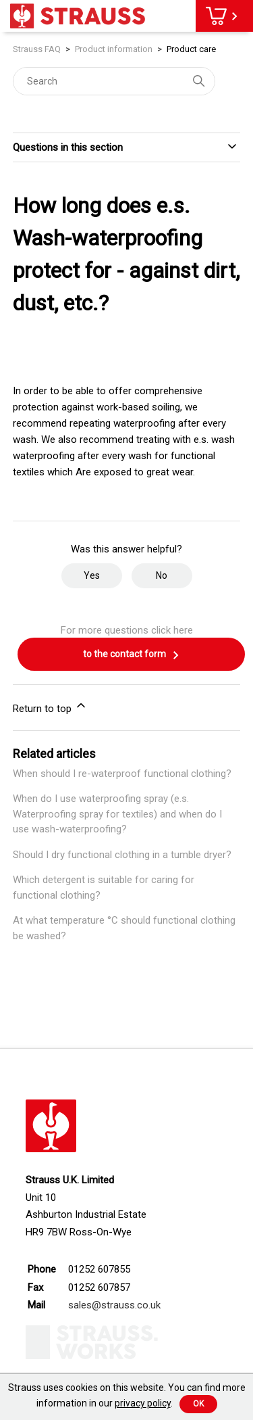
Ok (198, 1404)
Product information (113, 49)
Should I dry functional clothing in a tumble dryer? (122, 855)
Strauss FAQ (38, 49)
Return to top (50, 707)
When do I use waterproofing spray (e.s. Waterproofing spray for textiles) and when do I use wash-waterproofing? (117, 813)
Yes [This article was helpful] (92, 575)
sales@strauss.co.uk (114, 1305)
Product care (191, 49)
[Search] (114, 81)
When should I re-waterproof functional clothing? (122, 773)
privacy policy (143, 1403)
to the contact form (131, 655)
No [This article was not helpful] (161, 575)
